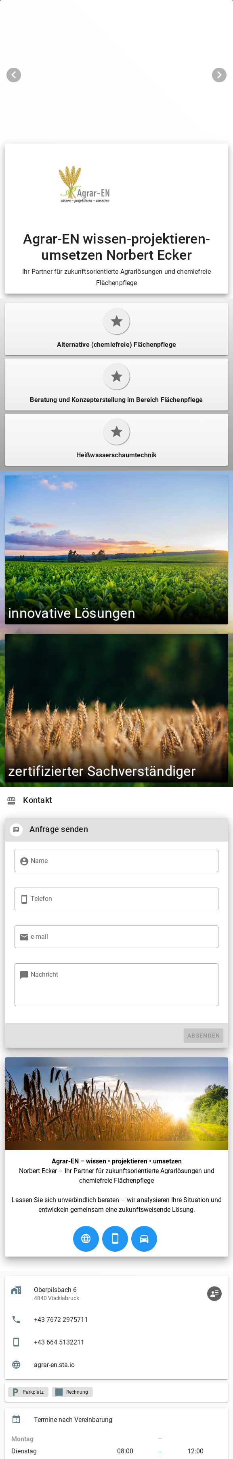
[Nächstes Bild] (219, 75)
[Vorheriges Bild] (13, 75)
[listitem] (116, 1319)
